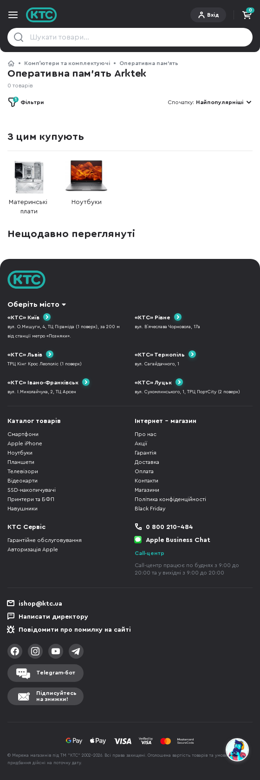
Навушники (22, 508)
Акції (141, 443)
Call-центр (149, 553)
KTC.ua (41, 14)
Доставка (147, 462)
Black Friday (150, 508)
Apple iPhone (24, 443)
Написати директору (53, 617)
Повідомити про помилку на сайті (75, 630)
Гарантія (145, 453)
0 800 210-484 (169, 527)
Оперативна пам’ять (148, 63)
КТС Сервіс (26, 527)
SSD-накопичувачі (31, 490)
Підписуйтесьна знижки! (56, 696)
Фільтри (28, 101)
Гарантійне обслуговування (44, 540)
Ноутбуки (86, 182)
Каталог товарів (34, 421)
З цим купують (45, 137)
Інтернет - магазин (165, 421)
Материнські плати (29, 187)
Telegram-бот (55, 672)
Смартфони (23, 434)
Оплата (144, 471)
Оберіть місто (33, 304)
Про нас (145, 434)
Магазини (147, 490)
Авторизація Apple (32, 549)
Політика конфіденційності (170, 499)
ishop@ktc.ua (40, 604)
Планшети (20, 462)
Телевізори (22, 471)
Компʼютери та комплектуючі (67, 63)
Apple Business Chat (178, 540)
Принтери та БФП (30, 499)
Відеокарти (22, 480)
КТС (11, 63)
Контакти (146, 480)
